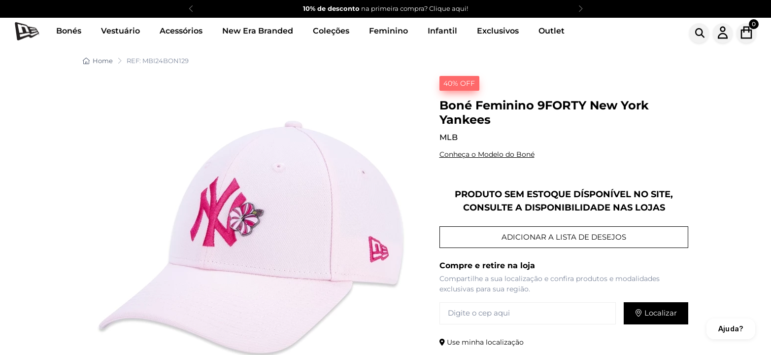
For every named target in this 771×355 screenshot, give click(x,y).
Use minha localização (481, 342)
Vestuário (120, 31)
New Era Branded (257, 31)
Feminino (388, 31)
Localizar (656, 313)
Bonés (68, 31)
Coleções (331, 31)
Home (98, 61)
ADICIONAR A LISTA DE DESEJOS (564, 237)
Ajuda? (730, 328)
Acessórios (181, 31)
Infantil (442, 31)
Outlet (551, 31)
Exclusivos (498, 31)
